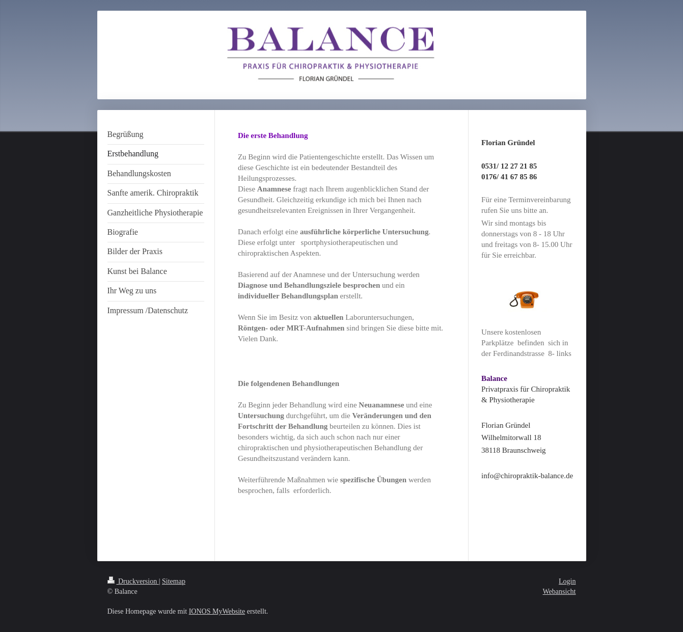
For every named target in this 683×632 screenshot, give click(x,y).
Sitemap (173, 581)
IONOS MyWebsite (217, 611)
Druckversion (133, 581)
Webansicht (559, 591)
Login (567, 581)
